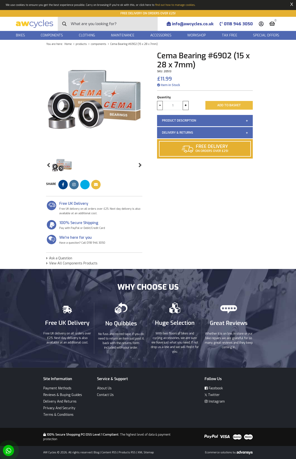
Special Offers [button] (266, 35)
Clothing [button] (87, 35)
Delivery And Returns (59, 401)
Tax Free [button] (230, 35)
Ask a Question (60, 258)
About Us (104, 388)
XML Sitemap (146, 452)
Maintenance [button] (123, 35)
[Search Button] (64, 24)
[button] (48, 165)
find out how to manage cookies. (175, 5)
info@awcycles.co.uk (190, 24)
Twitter (212, 395)
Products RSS (127, 452)
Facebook (214, 388)
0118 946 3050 (236, 24)
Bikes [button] (21, 35)
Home (68, 44)
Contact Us (105, 395)
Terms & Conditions (58, 414)
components (98, 44)
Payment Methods (57, 388)
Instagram (215, 401)
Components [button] (52, 35)
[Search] (114, 24)
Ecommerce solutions (219, 452)
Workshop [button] (197, 35)
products (81, 44)
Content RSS (109, 452)
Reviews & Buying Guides (62, 395)
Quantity (164, 97)
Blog (96, 452)
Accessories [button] (161, 35)
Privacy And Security (59, 408)
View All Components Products (73, 263)
